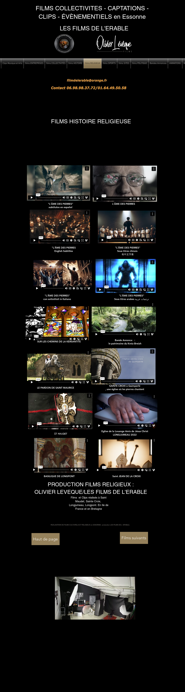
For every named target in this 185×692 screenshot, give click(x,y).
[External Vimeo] (58, 183)
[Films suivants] (134, 538)
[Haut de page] (45, 539)
